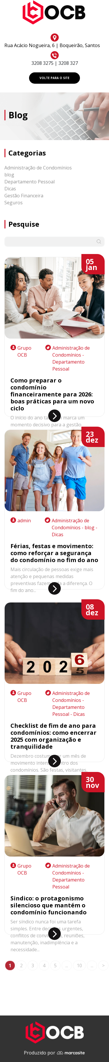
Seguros (13, 202)
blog (9, 174)
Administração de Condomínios (38, 168)
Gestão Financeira (23, 195)
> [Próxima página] (103, 965)
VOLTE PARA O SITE (54, 78)
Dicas (10, 188)
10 (79, 965)
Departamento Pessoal (29, 181)
